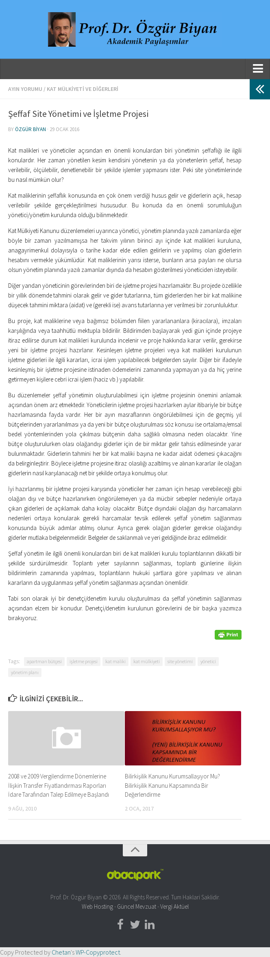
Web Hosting (97, 906)
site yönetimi (180, 661)
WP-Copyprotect (98, 952)
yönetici (208, 661)
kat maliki (115, 661)
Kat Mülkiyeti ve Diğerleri (82, 89)
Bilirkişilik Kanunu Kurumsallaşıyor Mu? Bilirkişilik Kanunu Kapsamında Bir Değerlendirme (172, 785)
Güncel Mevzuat (136, 906)
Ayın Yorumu (25, 89)
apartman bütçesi (44, 661)
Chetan (61, 952)
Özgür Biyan (30, 129)
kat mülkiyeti (146, 661)
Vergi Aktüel (174, 906)
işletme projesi (84, 661)
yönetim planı (25, 672)
